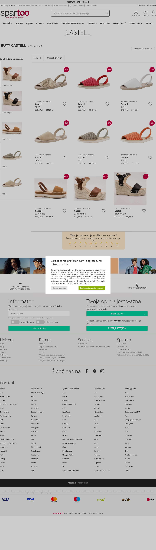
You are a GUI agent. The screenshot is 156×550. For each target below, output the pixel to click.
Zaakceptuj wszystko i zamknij (91, 288)
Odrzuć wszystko (59, 288)
